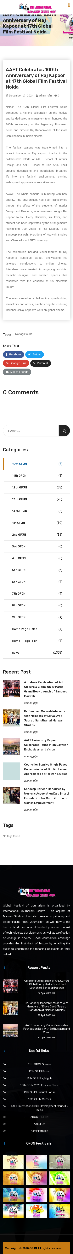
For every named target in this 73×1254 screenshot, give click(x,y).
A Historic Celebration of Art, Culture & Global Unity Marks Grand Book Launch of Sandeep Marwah (47, 984)
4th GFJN (37, 558)
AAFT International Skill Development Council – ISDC (39, 1108)
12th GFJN (37, 487)
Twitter (34, 354)
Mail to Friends (17, 371)
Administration (39, 1130)
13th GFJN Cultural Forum (39, 1092)
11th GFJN (37, 476)
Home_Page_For (37, 641)
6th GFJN (37, 582)
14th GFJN (37, 511)
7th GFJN (37, 594)
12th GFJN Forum (39, 1071)
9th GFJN (37, 617)
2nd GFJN (37, 535)
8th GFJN (37, 605)
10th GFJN (37, 464)
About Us (39, 1123)
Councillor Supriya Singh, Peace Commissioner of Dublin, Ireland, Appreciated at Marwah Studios (46, 769)
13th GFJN (37, 499)
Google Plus (16, 363)
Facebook (13, 354)
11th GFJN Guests (39, 1064)
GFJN (33, 1248)
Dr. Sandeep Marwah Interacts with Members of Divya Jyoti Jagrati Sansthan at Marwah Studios (46, 1006)
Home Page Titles (37, 629)
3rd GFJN (37, 546)
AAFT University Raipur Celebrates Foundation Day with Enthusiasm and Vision (46, 745)
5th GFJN (37, 570)
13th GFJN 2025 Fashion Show (39, 1085)
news (37, 653)
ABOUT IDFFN (39, 1116)
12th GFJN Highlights (39, 1078)
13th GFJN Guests (39, 1099)
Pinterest (40, 363)
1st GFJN (37, 523)
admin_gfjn (44, 95)
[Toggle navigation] (69, 5)
